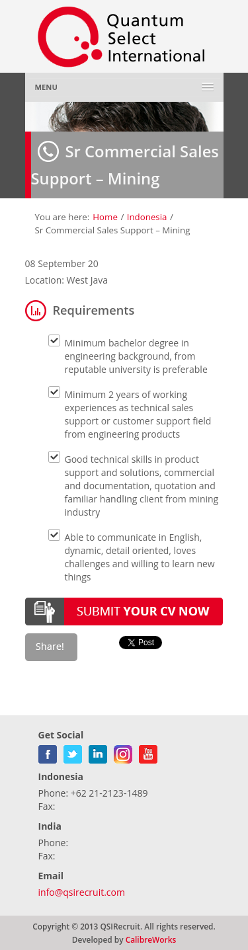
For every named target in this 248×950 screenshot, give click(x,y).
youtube (148, 751)
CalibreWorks (151, 939)
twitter (72, 751)
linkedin (98, 751)
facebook (47, 751)
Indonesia (147, 217)
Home (105, 217)
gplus (123, 751)
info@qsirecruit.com (81, 892)
